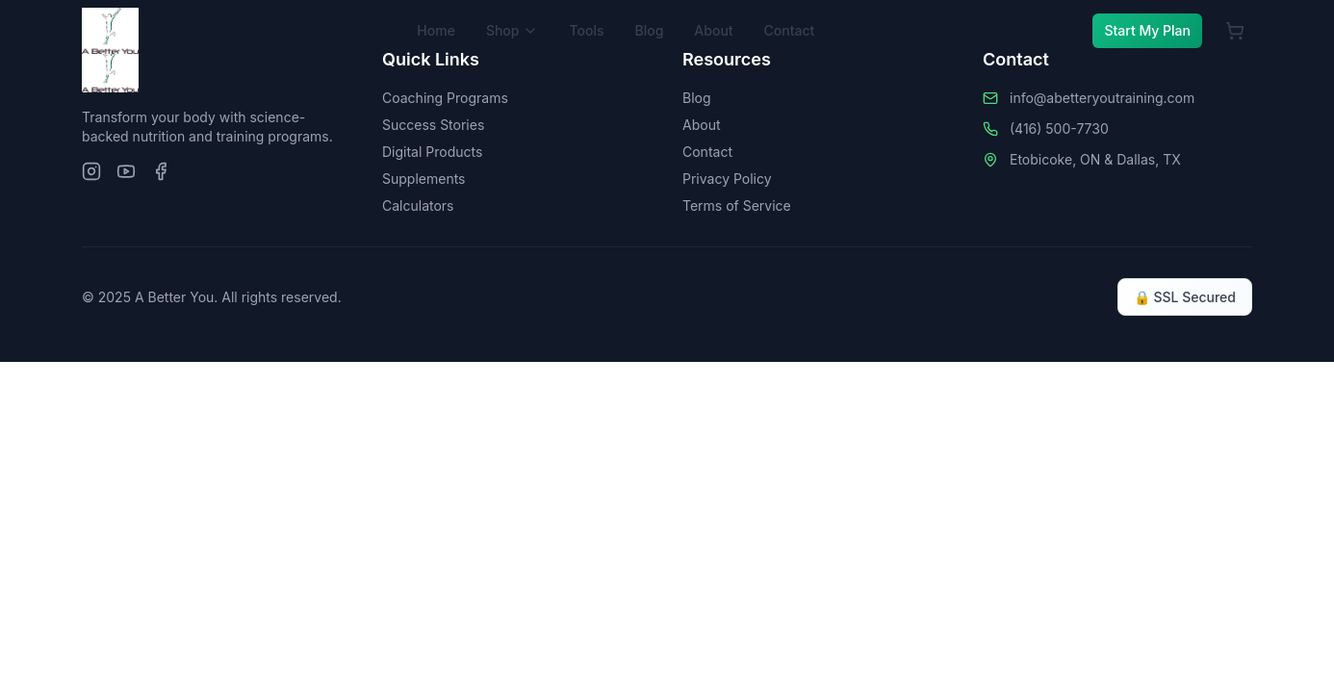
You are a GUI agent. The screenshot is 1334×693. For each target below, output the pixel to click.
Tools (586, 30)
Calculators (418, 205)
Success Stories (433, 124)
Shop (512, 30)
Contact (789, 30)
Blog (648, 30)
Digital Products (432, 151)
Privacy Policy (727, 178)
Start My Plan (1147, 30)
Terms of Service (736, 205)
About (713, 30)
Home (436, 30)
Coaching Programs (445, 98)
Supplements (424, 178)
